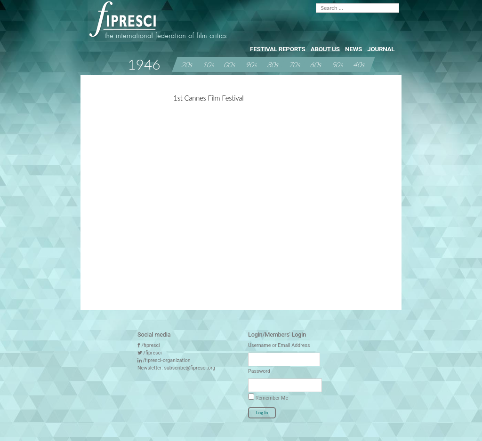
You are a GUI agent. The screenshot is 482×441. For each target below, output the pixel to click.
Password (259, 371)
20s (187, 64)
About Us (325, 49)
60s (316, 64)
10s (208, 64)
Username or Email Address (279, 345)
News (353, 49)
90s (252, 64)
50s (338, 64)
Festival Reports (277, 49)
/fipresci (151, 345)
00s (230, 64)
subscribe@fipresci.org (189, 368)
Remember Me (268, 397)
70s (295, 64)
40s (360, 64)
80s (273, 64)
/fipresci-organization (167, 360)
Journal (380, 49)
